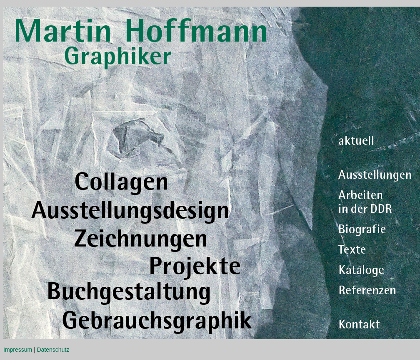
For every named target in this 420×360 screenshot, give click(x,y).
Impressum (17, 349)
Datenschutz (53, 349)
